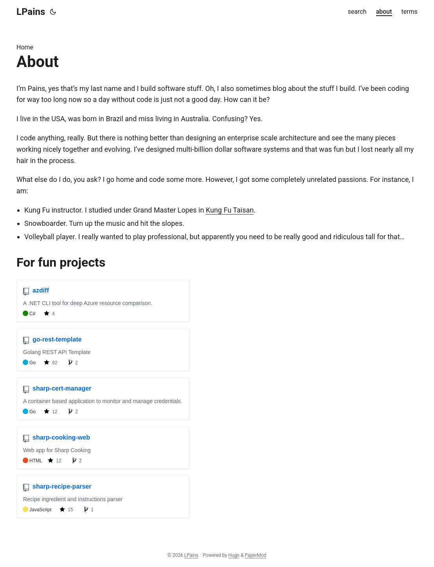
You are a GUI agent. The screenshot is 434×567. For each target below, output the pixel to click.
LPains (30, 11)
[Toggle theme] (53, 12)
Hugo (234, 555)
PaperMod (255, 555)
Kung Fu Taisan (229, 210)
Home (24, 47)
